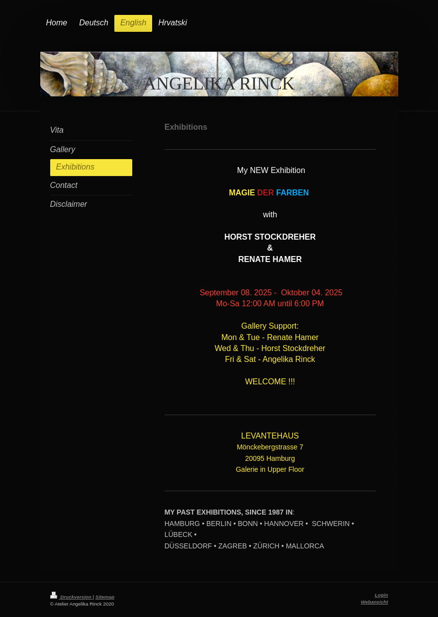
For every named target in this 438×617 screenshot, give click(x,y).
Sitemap (104, 597)
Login (381, 595)
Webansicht (374, 602)
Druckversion (71, 597)
